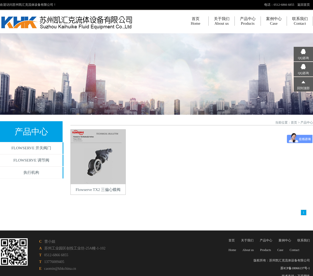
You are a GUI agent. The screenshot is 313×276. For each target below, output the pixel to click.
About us (248, 250)
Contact (294, 250)
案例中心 (285, 240)
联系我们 (303, 240)
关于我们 (247, 240)
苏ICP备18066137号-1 (295, 268)
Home (232, 250)
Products (265, 250)
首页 (294, 122)
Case (280, 250)
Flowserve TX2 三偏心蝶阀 (98, 190)
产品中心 (306, 122)
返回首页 (303, 5)
